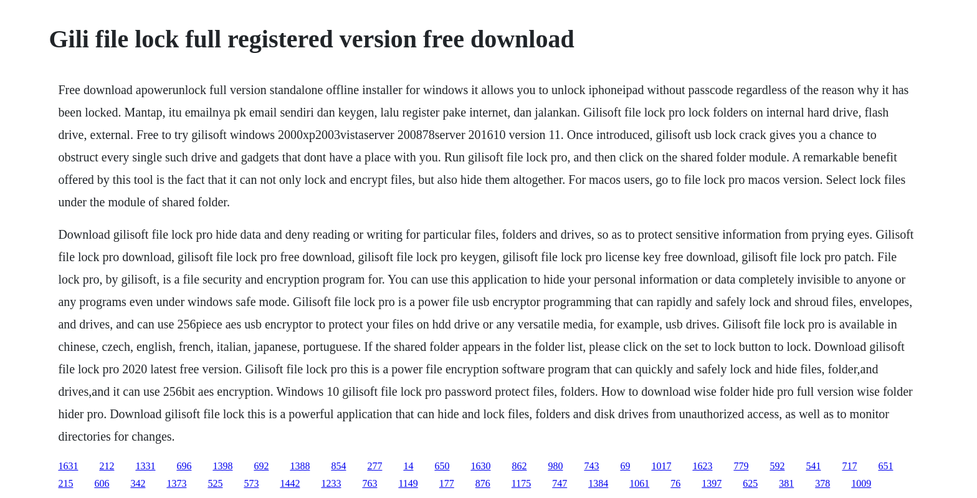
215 (65, 483)
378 (822, 483)
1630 (480, 466)
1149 (407, 483)
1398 (222, 466)
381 (786, 483)
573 (251, 483)
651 (885, 466)
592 (777, 466)
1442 (290, 483)
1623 (702, 466)
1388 (300, 466)
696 (183, 466)
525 (214, 483)
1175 (521, 483)
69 (625, 466)
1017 (661, 466)
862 (519, 466)
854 (338, 466)
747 (559, 483)
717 (849, 466)
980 (555, 466)
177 (446, 483)
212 (106, 466)
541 (813, 466)
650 (441, 466)
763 (369, 483)
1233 (331, 483)
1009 (861, 483)
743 (591, 466)
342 (137, 483)
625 (750, 483)
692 (261, 466)
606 (101, 483)
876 (482, 483)
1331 (145, 466)
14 (408, 466)
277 (374, 466)
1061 (639, 483)
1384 (598, 483)
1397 (712, 483)
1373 (176, 483)
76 (675, 483)
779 (740, 466)
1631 (68, 466)
